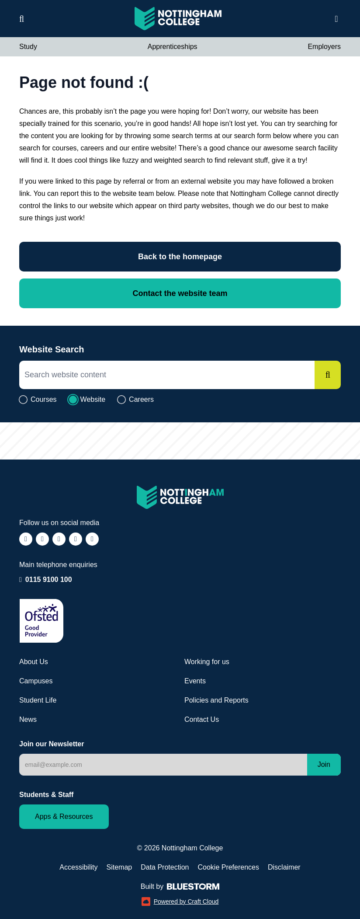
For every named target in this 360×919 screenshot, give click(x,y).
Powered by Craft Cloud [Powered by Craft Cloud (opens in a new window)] (180, 901)
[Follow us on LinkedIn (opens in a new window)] (75, 539)
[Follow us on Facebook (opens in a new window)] (25, 539)
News (28, 719)
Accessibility (78, 867)
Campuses (35, 681)
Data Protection (165, 867)
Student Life (37, 700)
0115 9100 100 (48, 578)
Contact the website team (179, 293)
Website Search (51, 349)
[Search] (328, 375)
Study (28, 46)
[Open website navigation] (336, 19)
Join (324, 764)
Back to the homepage (180, 256)
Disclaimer (284, 867)
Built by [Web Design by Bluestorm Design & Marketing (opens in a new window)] (180, 886)
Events (195, 681)
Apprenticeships (172, 46)
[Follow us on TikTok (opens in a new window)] (59, 539)
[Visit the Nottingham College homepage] (178, 18)
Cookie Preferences (228, 867)
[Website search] (21, 19)
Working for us (206, 661)
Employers (324, 46)
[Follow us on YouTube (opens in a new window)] (92, 539)
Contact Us (201, 719)
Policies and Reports (216, 700)
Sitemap (119, 867)
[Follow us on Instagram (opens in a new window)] (42, 539)
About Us (33, 661)
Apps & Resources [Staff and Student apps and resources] (64, 816)
